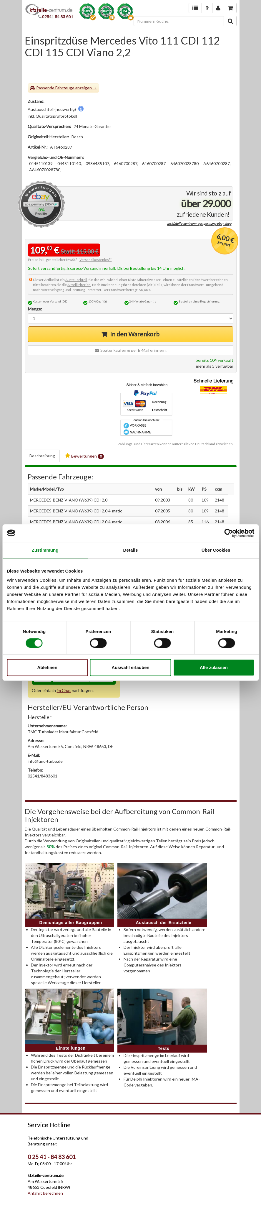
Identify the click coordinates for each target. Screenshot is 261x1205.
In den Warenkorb (134, 334)
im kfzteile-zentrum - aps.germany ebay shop (199, 224)
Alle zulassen (214, 667)
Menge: (35, 308)
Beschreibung (42, 455)
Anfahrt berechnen (45, 1193)
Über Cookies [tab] (216, 550)
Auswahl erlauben (130, 667)
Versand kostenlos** (95, 259)
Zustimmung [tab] (45, 550)
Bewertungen (84, 456)
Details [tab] (130, 550)
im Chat (64, 690)
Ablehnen (47, 667)
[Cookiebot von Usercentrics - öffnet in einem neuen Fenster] (228, 533)
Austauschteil (76, 279)
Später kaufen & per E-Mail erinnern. (133, 350)
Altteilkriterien (79, 284)
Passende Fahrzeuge (55, 87)
